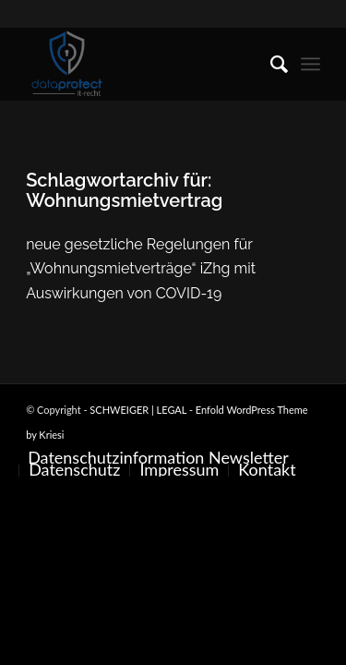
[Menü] (310, 64)
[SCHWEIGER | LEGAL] (143, 64)
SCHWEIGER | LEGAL (137, 410)
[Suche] (270, 64)
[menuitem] (270, 64)
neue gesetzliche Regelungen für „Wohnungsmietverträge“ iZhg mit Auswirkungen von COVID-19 (141, 269)
